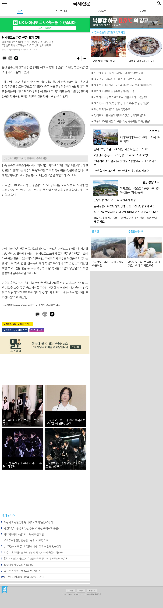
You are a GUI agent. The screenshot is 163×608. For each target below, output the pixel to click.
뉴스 (20, 11)
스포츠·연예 (61, 11)
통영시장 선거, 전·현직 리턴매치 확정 (115, 200)
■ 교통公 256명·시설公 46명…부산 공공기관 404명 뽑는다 (121, 121)
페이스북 (92, 591)
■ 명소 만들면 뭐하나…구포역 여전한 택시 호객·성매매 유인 (121, 85)
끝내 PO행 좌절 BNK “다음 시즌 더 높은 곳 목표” (121, 149)
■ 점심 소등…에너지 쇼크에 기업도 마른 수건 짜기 (116, 79)
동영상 (142, 11)
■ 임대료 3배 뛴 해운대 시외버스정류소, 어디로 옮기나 (118, 115)
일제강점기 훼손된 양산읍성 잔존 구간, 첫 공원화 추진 (124, 206)
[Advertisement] (45, 222)
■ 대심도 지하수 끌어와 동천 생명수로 (110, 109)
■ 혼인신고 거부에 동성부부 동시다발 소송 (112, 91)
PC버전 (70, 591)
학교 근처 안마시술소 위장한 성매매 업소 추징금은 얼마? (126, 212)
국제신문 (4, 590)
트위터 (80, 591)
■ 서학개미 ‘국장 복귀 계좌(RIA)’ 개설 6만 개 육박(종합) (119, 97)
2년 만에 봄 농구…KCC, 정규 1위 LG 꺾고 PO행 (121, 155)
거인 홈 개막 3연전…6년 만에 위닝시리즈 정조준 (121, 170)
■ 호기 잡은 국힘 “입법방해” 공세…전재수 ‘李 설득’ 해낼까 (120, 103)
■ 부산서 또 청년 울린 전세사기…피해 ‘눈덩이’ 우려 (117, 73)
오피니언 (101, 11)
